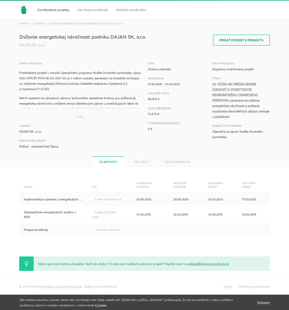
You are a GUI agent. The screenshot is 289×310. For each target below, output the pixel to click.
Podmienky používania (254, 286)
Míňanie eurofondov (131, 10)
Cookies (100, 305)
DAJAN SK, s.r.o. (32, 44)
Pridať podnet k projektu (241, 40)
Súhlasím (263, 302)
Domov (23, 23)
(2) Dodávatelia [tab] (177, 162)
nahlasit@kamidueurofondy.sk (208, 263)
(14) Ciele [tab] (141, 162)
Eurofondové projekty (53, 10)
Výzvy (228, 286)
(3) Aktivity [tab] (108, 162)
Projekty (38, 23)
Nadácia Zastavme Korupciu (62, 286)
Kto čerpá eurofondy (93, 10)
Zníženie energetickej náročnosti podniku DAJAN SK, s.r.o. (86, 23)
